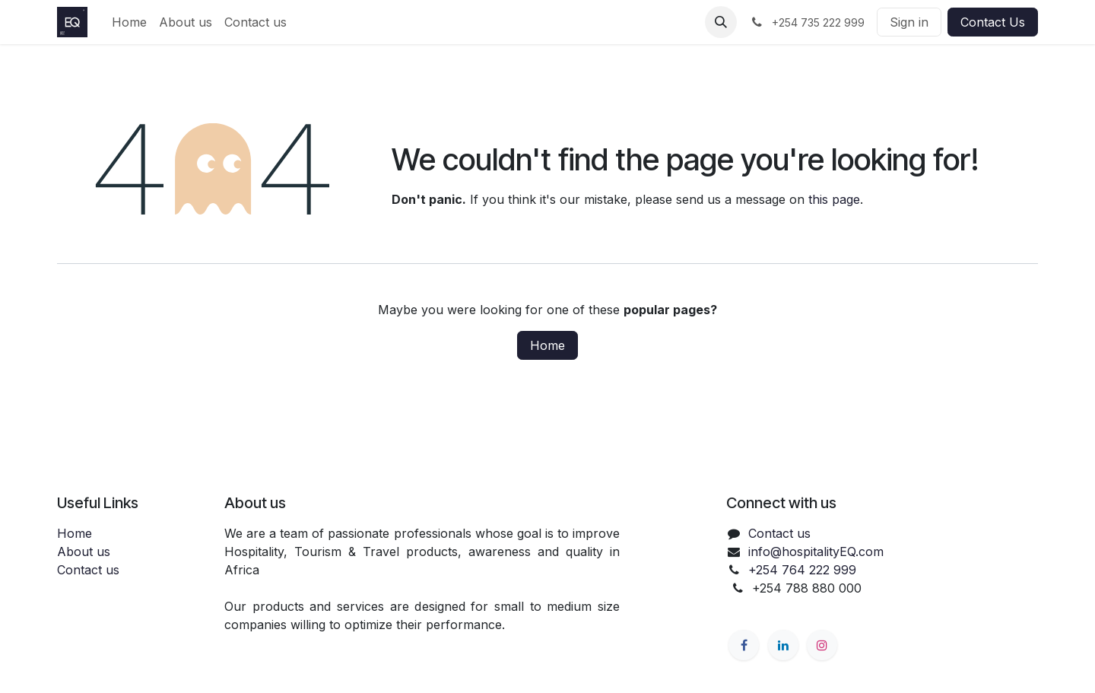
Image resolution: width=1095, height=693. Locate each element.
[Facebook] (743, 645)
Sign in (909, 22)
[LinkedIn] (783, 645)
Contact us (88, 569)
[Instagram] (822, 645)
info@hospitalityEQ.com (816, 551)
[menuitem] (129, 22)
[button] (721, 22)
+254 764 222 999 (802, 569)
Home (547, 345)
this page (834, 199)
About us (83, 551)
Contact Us (992, 22)
